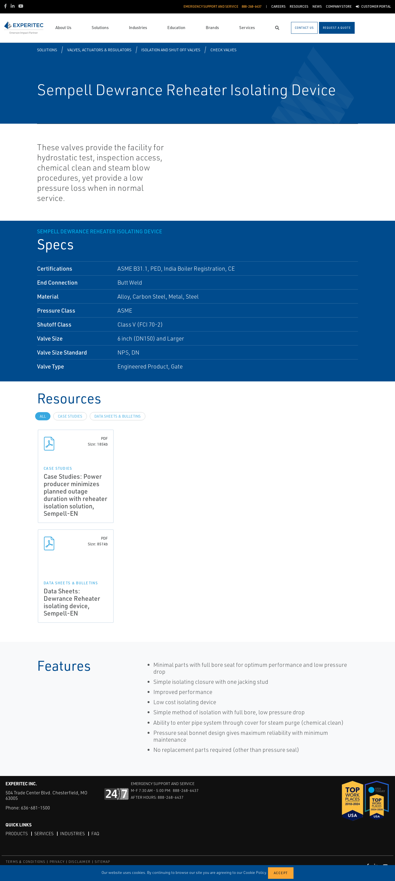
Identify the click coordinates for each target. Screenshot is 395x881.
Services (43, 833)
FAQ (95, 833)
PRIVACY (57, 862)
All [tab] (43, 416)
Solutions (47, 49)
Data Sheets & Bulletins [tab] (117, 416)
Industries (72, 833)
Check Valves (223, 49)
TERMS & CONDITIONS (26, 862)
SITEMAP (102, 862)
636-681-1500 (35, 808)
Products (16, 833)
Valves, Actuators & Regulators (99, 49)
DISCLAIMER (80, 862)
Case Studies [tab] (70, 416)
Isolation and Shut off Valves (170, 49)
